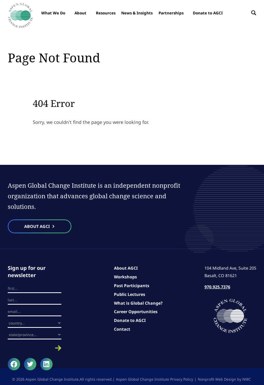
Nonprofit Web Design (217, 379)
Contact (122, 329)
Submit (34, 348)
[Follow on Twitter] (30, 364)
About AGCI (126, 268)
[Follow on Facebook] (14, 364)
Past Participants (131, 285)
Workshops (125, 277)
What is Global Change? (138, 303)
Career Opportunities (136, 311)
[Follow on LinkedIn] (46, 364)
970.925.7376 (217, 287)
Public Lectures (129, 294)
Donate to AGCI (130, 320)
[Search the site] (252, 12)
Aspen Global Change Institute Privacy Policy (154, 379)
